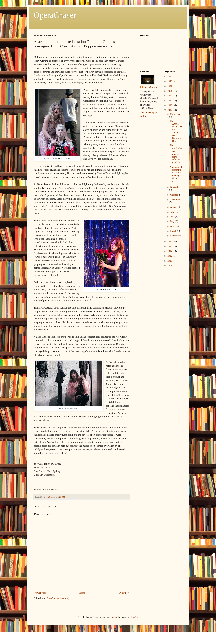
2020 (170, 95)
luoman (113, 617)
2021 (170, 91)
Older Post (124, 593)
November (175, 187)
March (173, 231)
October (174, 194)
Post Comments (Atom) (58, 598)
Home (82, 593)
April (173, 226)
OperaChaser (55, 15)
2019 (170, 100)
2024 (170, 76)
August (174, 207)
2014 (170, 251)
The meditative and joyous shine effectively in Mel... (176, 154)
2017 (170, 110)
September (175, 199)
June (172, 216)
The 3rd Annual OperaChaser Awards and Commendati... (176, 131)
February (174, 235)
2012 (170, 256)
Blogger (133, 617)
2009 (170, 265)
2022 (170, 86)
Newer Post (40, 593)
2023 (170, 81)
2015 (170, 246)
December (175, 114)
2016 (170, 241)
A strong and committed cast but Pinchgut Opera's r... (176, 174)
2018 (170, 105)
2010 (170, 261)
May (172, 221)
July (172, 212)
